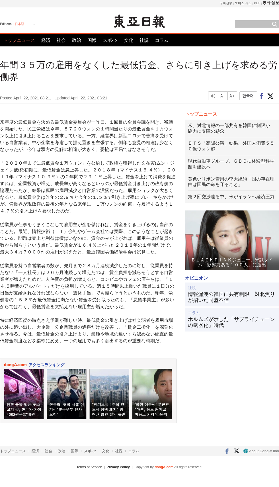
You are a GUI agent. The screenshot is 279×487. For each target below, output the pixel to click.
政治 (76, 40)
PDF (257, 3)
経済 (45, 40)
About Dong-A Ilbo (261, 451)
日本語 (19, 24)
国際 (92, 40)
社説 (144, 40)
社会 (61, 40)
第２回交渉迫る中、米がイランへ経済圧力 (231, 196)
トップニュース (19, 40)
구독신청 (226, 3)
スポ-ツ (110, 40)
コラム (162, 40)
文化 (128, 40)
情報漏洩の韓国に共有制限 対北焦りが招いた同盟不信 (231, 297)
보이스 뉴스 (243, 3)
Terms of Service (89, 467)
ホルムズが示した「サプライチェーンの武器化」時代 (231, 322)
